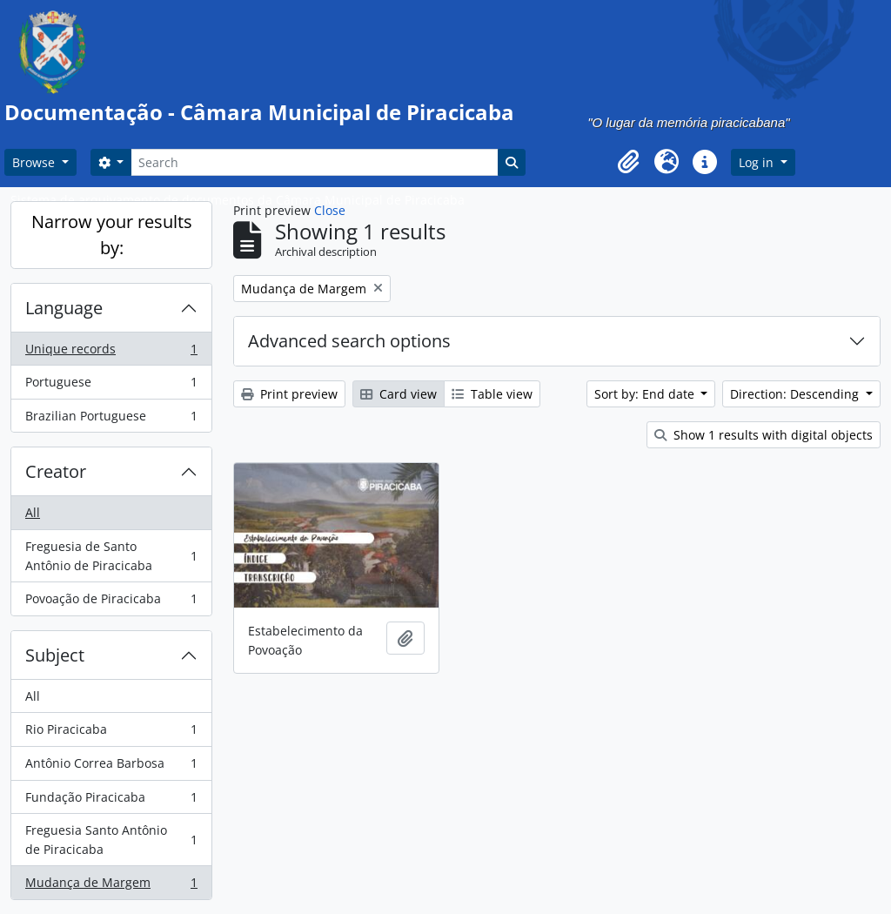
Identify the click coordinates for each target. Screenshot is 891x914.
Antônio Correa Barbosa (111, 767)
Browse (35, 162)
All (32, 512)
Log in (758, 162)
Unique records (111, 352)
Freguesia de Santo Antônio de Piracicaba (111, 556)
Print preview (289, 394)
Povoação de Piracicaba (111, 602)
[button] (628, 162)
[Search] (314, 162)
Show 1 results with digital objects (763, 435)
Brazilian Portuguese (111, 420)
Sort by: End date (646, 394)
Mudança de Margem (111, 886)
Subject (54, 655)
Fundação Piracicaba (111, 801)
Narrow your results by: (111, 234)
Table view (492, 394)
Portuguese (111, 386)
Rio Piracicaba (111, 733)
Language (64, 307)
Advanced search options (349, 341)
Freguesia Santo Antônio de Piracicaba (111, 839)
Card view (398, 394)
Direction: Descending (796, 394)
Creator (55, 471)
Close (329, 210)
